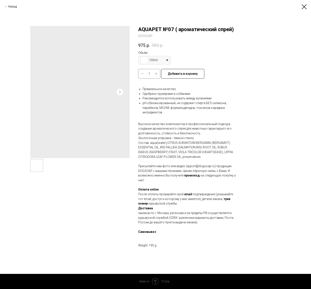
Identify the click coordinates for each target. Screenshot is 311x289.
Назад (12, 6)
